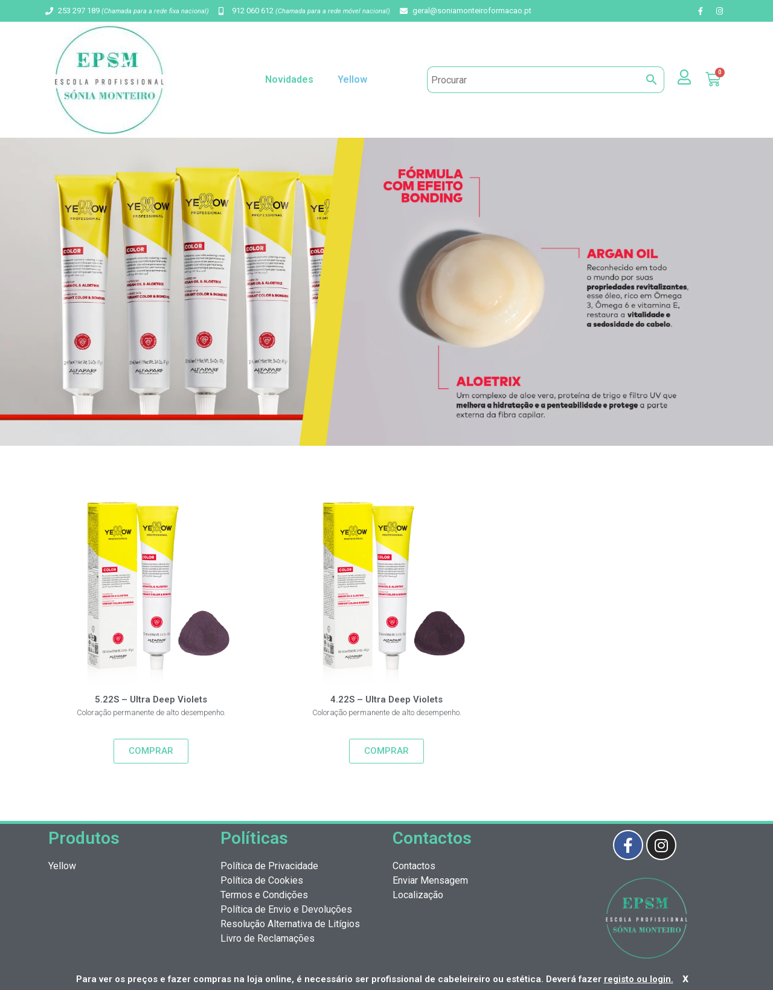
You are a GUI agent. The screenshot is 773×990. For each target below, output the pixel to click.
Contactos (414, 866)
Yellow (355, 80)
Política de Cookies (261, 880)
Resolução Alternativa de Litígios (290, 924)
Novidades (289, 79)
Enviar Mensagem (430, 880)
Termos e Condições (264, 895)
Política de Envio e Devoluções (286, 909)
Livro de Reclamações (267, 938)
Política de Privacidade (269, 866)
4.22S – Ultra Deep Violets (386, 699)
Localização (418, 895)
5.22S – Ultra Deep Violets (151, 699)
